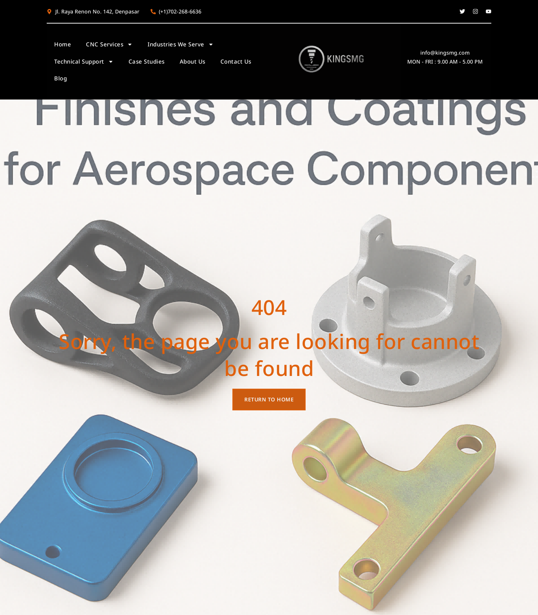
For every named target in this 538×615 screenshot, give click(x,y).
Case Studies (147, 61)
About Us (192, 61)
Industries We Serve (181, 44)
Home (62, 44)
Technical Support (84, 61)
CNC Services (109, 44)
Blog (60, 78)
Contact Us (235, 61)
